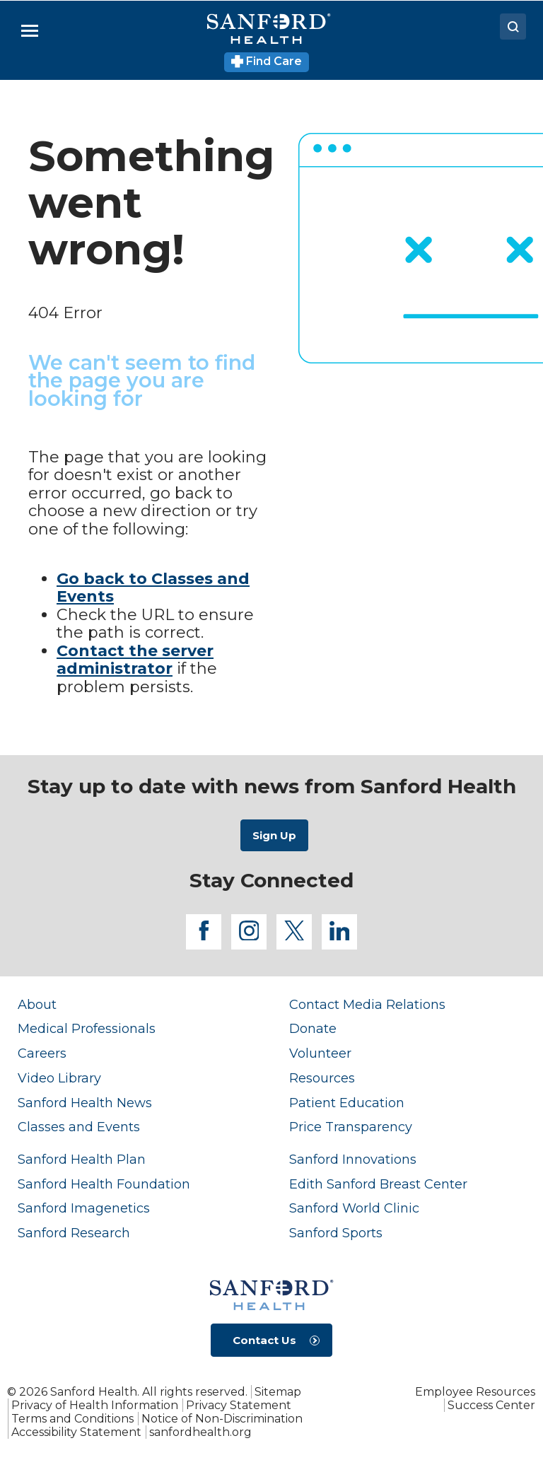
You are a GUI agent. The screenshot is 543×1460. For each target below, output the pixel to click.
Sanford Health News (85, 1102)
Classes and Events (79, 1127)
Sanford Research (74, 1233)
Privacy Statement (238, 1405)
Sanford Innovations (352, 1159)
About (37, 1004)
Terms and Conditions (72, 1418)
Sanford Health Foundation (104, 1184)
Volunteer (320, 1053)
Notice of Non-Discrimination (222, 1418)
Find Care (267, 61)
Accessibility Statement (76, 1432)
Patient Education (346, 1102)
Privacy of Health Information (94, 1405)
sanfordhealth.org (200, 1432)
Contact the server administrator (135, 660)
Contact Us (264, 1340)
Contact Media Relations (367, 1004)
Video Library (59, 1078)
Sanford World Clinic (354, 1208)
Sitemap (278, 1391)
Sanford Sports (336, 1233)
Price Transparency (350, 1127)
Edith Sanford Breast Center (378, 1184)
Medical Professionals (87, 1028)
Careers (42, 1053)
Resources (322, 1078)
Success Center (491, 1405)
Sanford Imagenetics (84, 1208)
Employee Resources (475, 1391)
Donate (313, 1028)
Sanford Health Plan (82, 1159)
